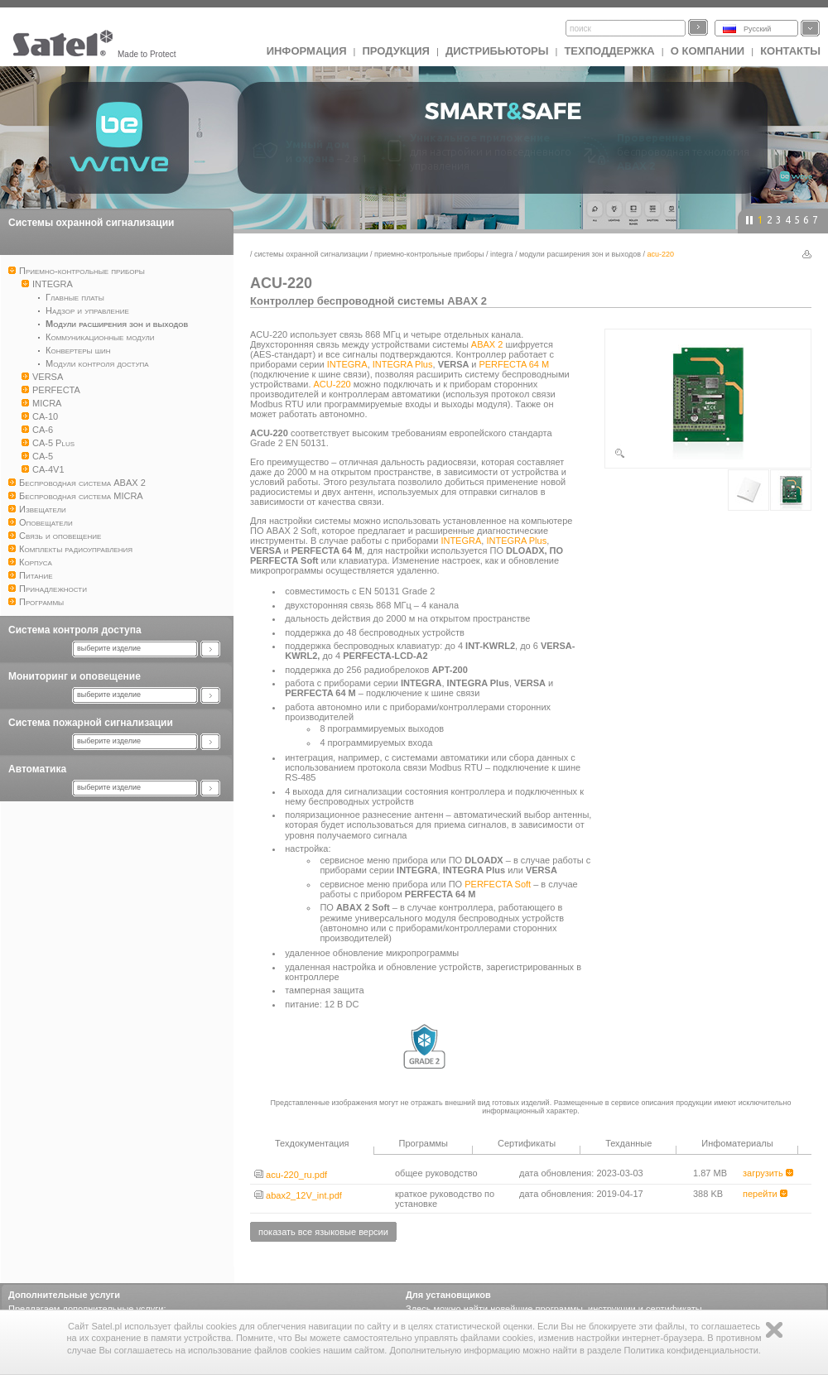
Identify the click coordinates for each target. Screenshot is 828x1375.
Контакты (790, 51)
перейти (765, 1194)
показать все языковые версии (323, 1232)
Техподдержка (609, 51)
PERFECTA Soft (498, 884)
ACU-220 (332, 384)
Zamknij (774, 1330)
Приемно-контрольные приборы (429, 254)
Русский (757, 29)
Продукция (395, 51)
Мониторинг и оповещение (74, 676)
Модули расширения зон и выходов (580, 254)
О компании (707, 51)
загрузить (768, 1173)
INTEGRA (501, 254)
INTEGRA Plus (403, 364)
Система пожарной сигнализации (90, 722)
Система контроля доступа (75, 630)
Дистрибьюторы (497, 51)
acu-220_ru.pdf (290, 1175)
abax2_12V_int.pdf (298, 1195)
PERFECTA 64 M (514, 364)
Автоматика (37, 769)
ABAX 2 (487, 344)
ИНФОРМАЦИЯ (307, 51)
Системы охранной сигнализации (91, 222)
